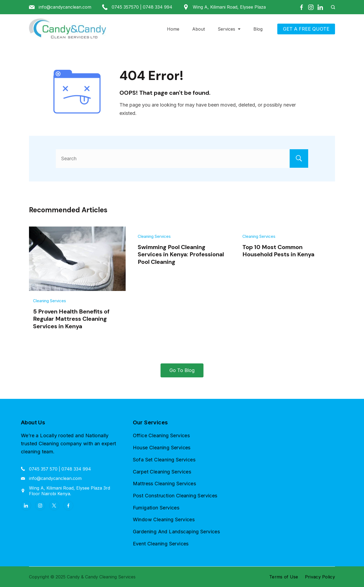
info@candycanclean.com (65, 7)
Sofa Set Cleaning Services (164, 459)
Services (229, 29)
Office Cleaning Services (161, 435)
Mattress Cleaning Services (164, 483)
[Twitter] (54, 506)
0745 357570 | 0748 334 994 (142, 7)
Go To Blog (182, 370)
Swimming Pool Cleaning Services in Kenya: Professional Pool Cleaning (181, 254)
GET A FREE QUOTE (306, 29)
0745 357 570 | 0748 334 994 (60, 468)
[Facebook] (301, 7)
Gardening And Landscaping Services (176, 531)
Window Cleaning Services (164, 519)
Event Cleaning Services (161, 543)
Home (173, 29)
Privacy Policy (320, 576)
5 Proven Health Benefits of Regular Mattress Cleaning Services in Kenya (71, 319)
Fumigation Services (156, 507)
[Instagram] (311, 7)
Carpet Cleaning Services (162, 471)
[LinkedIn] (320, 7)
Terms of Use (283, 576)
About (198, 29)
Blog (258, 29)
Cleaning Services (49, 300)
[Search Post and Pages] (331, 7)
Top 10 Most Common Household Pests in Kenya (278, 250)
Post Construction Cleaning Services (175, 495)
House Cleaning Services (162, 447)
